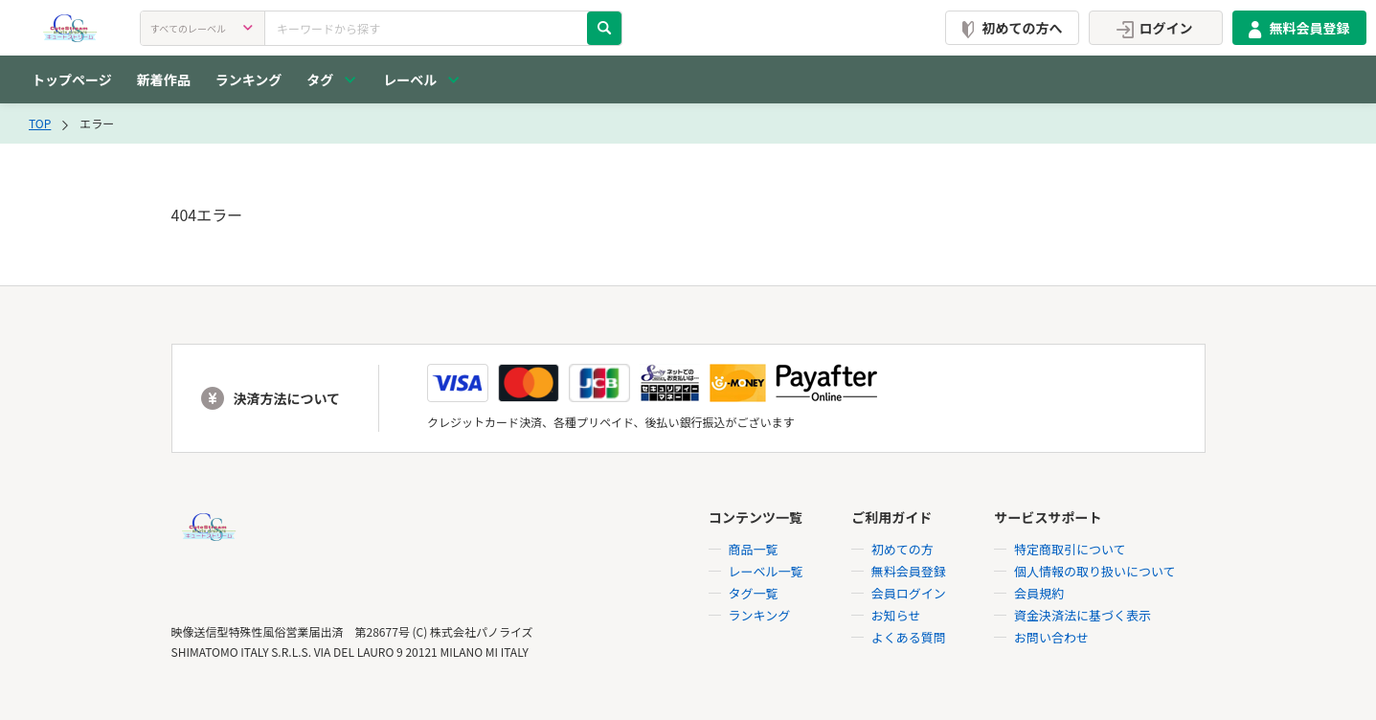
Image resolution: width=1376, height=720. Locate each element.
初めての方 (902, 549)
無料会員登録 (1295, 27)
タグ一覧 (753, 593)
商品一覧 (753, 549)
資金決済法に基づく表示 (1082, 615)
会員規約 (1039, 593)
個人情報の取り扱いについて (1095, 571)
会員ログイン (908, 593)
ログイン (1152, 27)
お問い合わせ (1051, 637)
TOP (40, 123)
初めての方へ (1008, 27)
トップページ (72, 79)
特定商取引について (1070, 549)
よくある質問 (908, 637)
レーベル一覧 (766, 571)
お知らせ (896, 615)
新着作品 (164, 79)
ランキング (248, 79)
